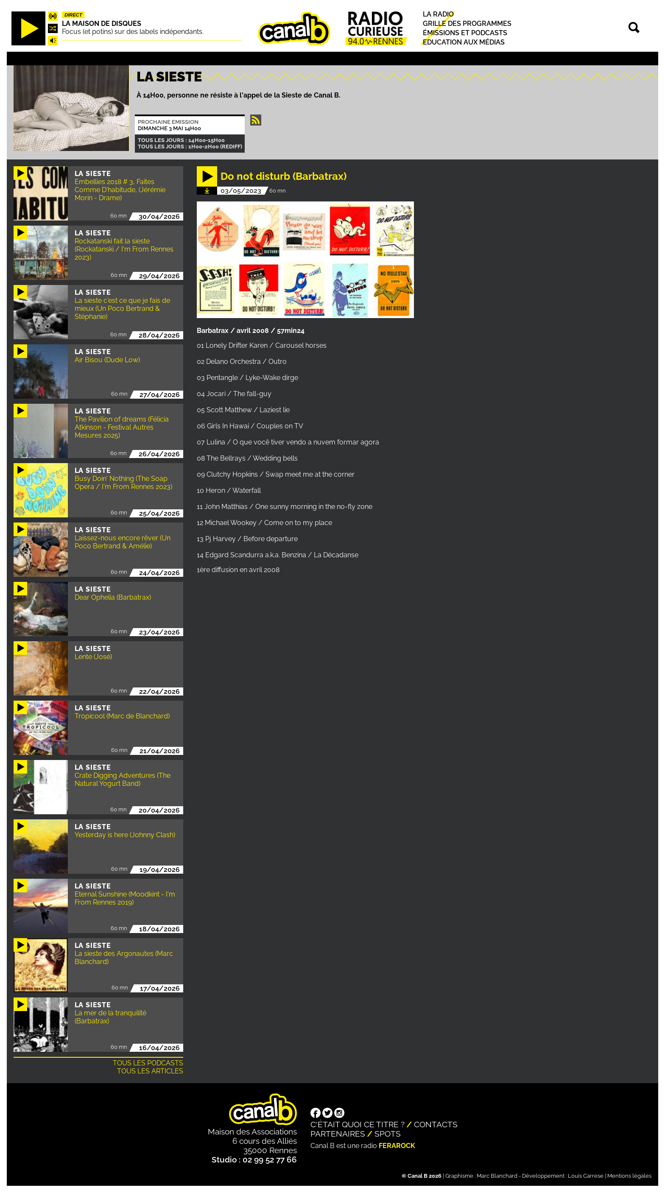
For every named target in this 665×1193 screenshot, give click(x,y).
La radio (438, 14)
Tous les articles (150, 1071)
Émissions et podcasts (465, 33)
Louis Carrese (586, 1176)
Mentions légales (629, 1176)
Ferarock (397, 1146)
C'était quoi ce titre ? (357, 1124)
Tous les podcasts (148, 1063)
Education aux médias (464, 43)
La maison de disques (101, 24)
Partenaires (337, 1133)
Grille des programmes (467, 24)
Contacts (436, 1124)
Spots (387, 1133)
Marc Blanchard (497, 1176)
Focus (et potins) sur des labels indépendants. (133, 32)
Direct (73, 14)
